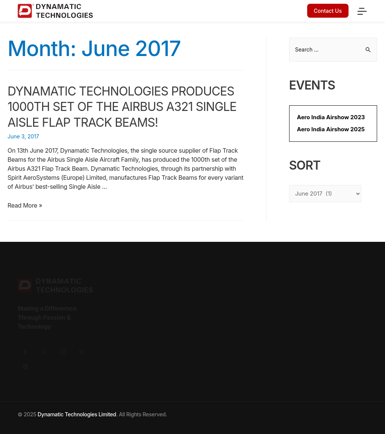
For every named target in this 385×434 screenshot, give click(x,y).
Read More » (25, 205)
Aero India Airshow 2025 (331, 129)
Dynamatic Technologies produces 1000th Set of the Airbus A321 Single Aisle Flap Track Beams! (122, 107)
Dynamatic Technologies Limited (77, 414)
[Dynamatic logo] (102, 11)
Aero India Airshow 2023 (331, 117)
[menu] (361, 10)
